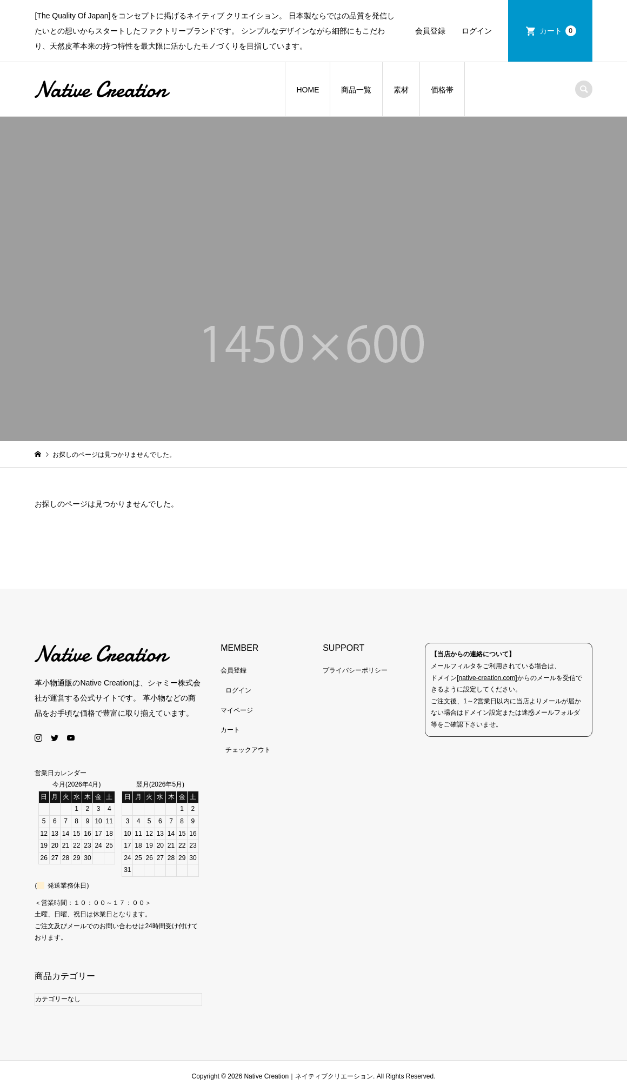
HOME (307, 89)
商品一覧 (356, 89)
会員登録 (430, 30)
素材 (401, 89)
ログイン (477, 30)
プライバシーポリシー (355, 670)
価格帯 (442, 89)
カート (557, 30)
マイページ (237, 710)
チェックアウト (248, 750)
